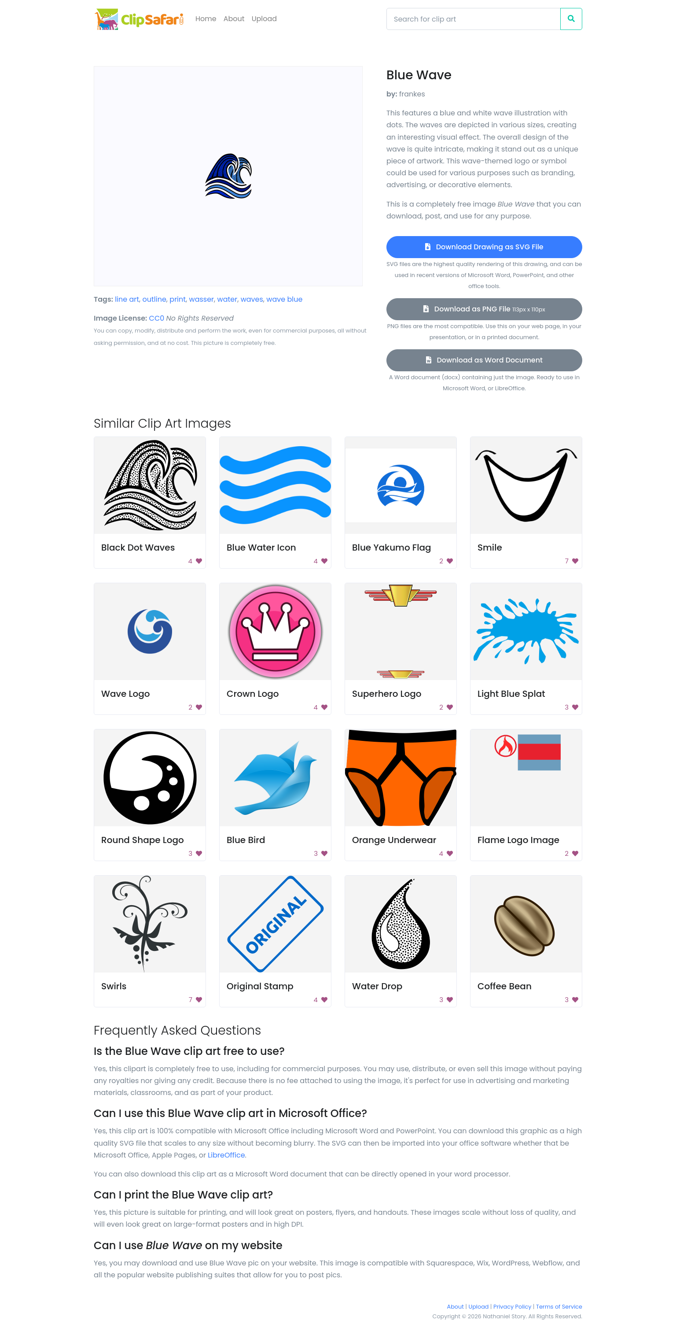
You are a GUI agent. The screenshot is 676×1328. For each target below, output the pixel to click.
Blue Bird (246, 840)
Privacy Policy (512, 1306)
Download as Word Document (484, 360)
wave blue (284, 299)
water (227, 299)
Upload (264, 19)
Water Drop (377, 986)
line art (127, 299)
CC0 (157, 318)
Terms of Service (559, 1306)
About (234, 19)
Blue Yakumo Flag (391, 547)
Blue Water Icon (261, 547)
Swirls (114, 986)
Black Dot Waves (138, 547)
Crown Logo (253, 694)
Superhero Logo (387, 694)
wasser (201, 299)
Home (206, 19)
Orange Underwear (394, 840)
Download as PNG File (484, 309)
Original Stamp (260, 986)
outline (154, 299)
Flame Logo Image (518, 840)
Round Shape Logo (142, 840)
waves (252, 299)
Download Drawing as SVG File (484, 247)
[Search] (473, 19)
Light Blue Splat (511, 694)
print (177, 299)
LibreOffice (226, 1155)
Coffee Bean (505, 986)
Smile (490, 547)
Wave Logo (125, 694)
